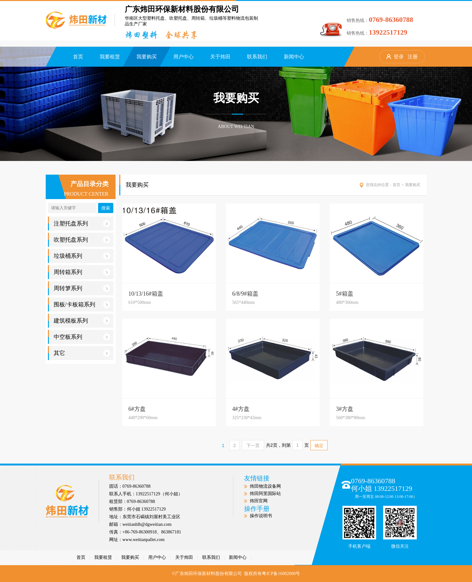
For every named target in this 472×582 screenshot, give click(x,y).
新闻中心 (294, 56)
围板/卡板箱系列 (82, 304)
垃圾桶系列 (82, 255)
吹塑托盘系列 (82, 239)
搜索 (105, 208)
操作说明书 (261, 515)
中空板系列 (82, 336)
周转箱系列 (82, 272)
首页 (78, 56)
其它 (82, 353)
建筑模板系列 (82, 320)
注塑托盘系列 (82, 223)
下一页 (253, 445)
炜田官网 (259, 500)
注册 (413, 56)
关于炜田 (220, 56)
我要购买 (146, 56)
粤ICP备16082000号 (281, 573)
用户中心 (183, 56)
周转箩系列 (82, 288)
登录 (399, 56)
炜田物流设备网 (265, 486)
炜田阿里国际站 (265, 493)
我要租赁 (110, 56)
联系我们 (257, 56)
